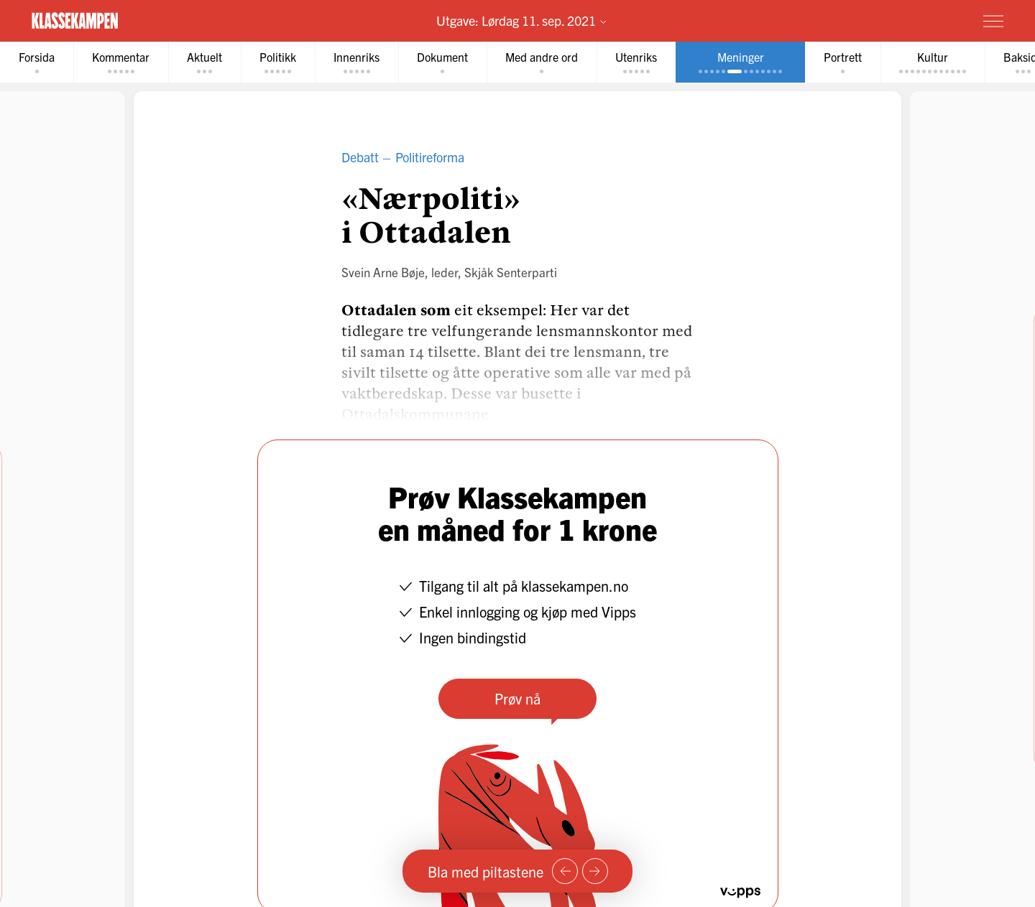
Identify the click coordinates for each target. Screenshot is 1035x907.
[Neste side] (595, 871)
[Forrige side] (565, 871)
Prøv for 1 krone (907, 20)
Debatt (360, 157)
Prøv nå (517, 698)
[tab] (36, 62)
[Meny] (993, 21)
